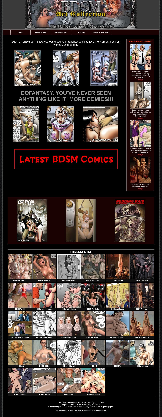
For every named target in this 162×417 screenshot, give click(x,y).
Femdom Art (40, 32)
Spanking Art (61, 32)
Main (20, 32)
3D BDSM (81, 32)
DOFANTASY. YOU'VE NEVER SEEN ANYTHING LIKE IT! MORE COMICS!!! (66, 96)
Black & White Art (101, 32)
